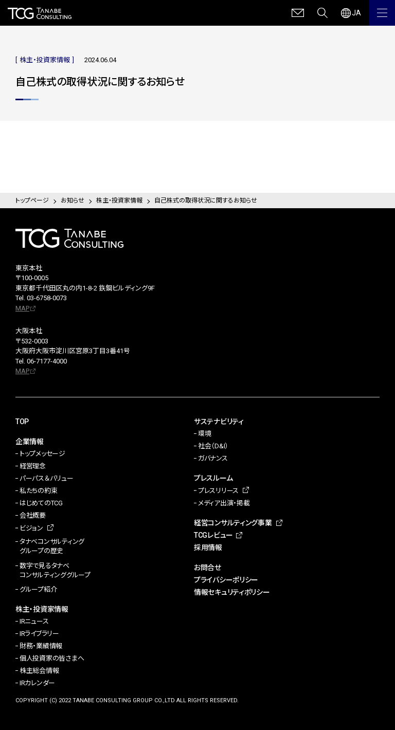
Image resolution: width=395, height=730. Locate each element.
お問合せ (207, 567)
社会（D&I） (213, 446)
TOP (22, 421)
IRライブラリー (39, 633)
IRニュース (34, 621)
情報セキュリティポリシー (232, 592)
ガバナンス (213, 458)
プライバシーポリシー (226, 580)
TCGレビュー (213, 535)
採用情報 (208, 547)
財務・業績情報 (41, 646)
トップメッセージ (42, 454)
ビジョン (31, 528)
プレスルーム (213, 478)
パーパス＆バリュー (47, 478)
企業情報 (29, 441)
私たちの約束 (38, 491)
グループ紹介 (38, 589)
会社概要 (33, 515)
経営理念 (33, 466)
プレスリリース (218, 491)
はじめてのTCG (41, 503)
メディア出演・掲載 (224, 503)
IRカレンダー (37, 683)
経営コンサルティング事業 (233, 523)
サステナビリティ (219, 421)
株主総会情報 (39, 670)
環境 (204, 433)
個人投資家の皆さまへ (52, 658)
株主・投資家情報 (41, 609)
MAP (22, 308)
